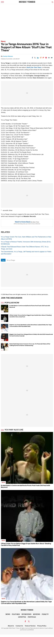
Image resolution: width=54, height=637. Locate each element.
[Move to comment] (51, 57)
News (3, 41)
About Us (11, 626)
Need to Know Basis (23, 222)
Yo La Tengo (11, 260)
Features (16, 614)
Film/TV (45, 614)
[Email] (49, 57)
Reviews (36, 614)
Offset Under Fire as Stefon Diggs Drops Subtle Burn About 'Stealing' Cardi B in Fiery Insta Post (30, 316)
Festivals (32, 617)
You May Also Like (14, 430)
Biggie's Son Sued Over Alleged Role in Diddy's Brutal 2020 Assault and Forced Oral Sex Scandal (31, 335)
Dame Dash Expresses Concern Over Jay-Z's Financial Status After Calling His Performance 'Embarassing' (29, 344)
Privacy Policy (41, 626)
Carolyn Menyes (8, 56)
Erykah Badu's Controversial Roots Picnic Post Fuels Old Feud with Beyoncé (29, 306)
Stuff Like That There (33, 67)
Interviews (26, 614)
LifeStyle (22, 617)
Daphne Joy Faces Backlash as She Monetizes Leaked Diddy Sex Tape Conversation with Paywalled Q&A (30, 325)
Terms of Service (30, 626)
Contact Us (19, 626)
